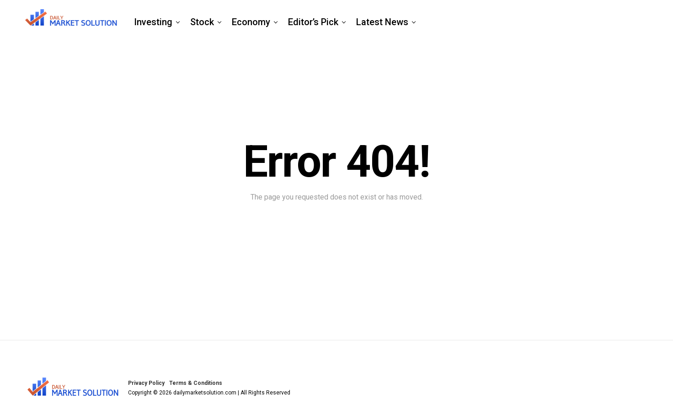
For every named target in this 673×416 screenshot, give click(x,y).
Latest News (382, 21)
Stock (202, 21)
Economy (251, 21)
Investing (153, 21)
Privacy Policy (146, 383)
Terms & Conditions (195, 383)
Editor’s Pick (313, 21)
